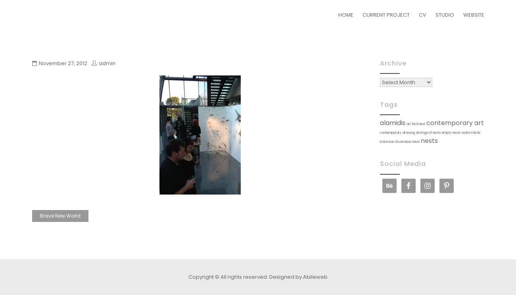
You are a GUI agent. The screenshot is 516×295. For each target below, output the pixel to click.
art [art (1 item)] (409, 124)
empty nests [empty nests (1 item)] (451, 133)
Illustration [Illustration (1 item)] (403, 142)
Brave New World (60, 215)
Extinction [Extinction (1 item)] (387, 142)
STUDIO (444, 15)
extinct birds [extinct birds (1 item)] (471, 133)
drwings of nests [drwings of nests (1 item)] (428, 133)
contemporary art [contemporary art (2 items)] (455, 122)
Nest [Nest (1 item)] (416, 142)
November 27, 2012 (63, 63)
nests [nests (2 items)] (429, 140)
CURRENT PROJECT (386, 15)
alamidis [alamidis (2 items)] (392, 122)
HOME (345, 15)
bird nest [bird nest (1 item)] (418, 124)
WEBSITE (473, 15)
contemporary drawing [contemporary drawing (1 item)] (397, 133)
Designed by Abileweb (298, 277)
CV (422, 15)
